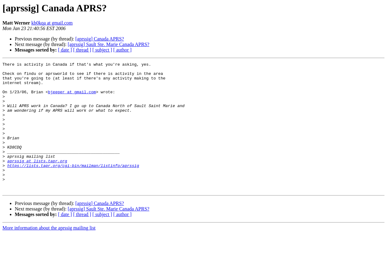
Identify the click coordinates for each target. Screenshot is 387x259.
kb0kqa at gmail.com (52, 22)
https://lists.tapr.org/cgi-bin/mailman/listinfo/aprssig (73, 186)
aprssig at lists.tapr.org (37, 181)
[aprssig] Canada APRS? (99, 38)
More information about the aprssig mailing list (49, 253)
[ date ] (65, 49)
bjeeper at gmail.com (72, 98)
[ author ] (122, 49)
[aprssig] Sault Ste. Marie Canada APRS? (108, 44)
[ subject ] (102, 49)
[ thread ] (82, 49)
